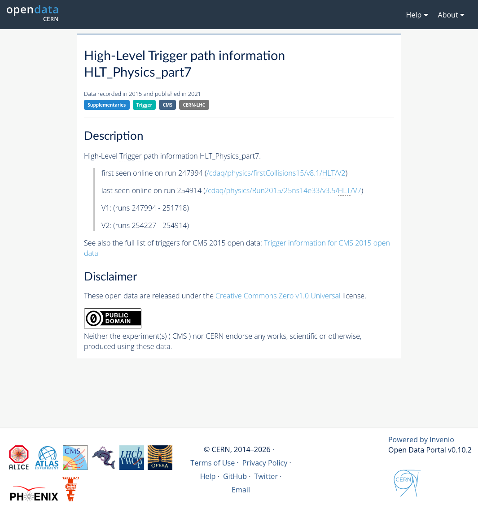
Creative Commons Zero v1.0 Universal (278, 296)
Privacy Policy (265, 463)
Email (241, 490)
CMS (167, 105)
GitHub (235, 476)
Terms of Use (212, 463)
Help (208, 476)
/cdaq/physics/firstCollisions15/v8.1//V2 (275, 173)
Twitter (266, 476)
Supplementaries (107, 105)
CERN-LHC (194, 105)
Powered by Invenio (421, 439)
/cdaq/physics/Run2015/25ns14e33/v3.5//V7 (283, 190)
